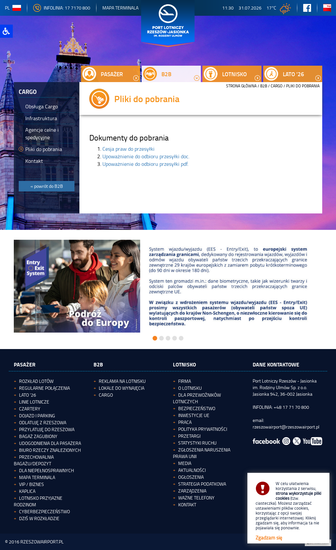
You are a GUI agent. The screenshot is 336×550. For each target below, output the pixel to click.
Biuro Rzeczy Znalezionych (50, 450)
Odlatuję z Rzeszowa (42, 422)
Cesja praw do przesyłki (128, 148)
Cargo (277, 86)
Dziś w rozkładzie (39, 518)
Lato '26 (27, 395)
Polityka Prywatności (202, 429)
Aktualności (192, 470)
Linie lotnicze (34, 402)
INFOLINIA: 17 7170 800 (61, 8)
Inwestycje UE (193, 415)
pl (13, 8)
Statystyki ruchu (197, 443)
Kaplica (27, 491)
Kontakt (187, 504)
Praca (185, 422)
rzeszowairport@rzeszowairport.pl (286, 427)
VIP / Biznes (31, 484)
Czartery (29, 409)
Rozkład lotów (36, 381)
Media (184, 463)
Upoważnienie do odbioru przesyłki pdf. (145, 163)
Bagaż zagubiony (38, 436)
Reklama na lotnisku (122, 381)
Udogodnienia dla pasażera (50, 443)
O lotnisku (190, 388)
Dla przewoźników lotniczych (197, 398)
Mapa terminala (37, 477)
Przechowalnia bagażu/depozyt (34, 460)
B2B (263, 86)
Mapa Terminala (120, 8)
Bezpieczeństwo (196, 408)
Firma (184, 381)
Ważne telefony (196, 498)
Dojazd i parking (37, 415)
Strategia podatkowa (202, 484)
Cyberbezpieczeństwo (44, 511)
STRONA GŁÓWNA (241, 86)
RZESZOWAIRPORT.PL (42, 542)
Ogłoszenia (191, 477)
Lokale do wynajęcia (121, 388)
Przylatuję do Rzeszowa (46, 429)
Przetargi (189, 436)
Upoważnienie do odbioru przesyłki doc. (145, 156)
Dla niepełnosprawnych (46, 470)
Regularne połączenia (44, 388)
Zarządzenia (192, 491)
